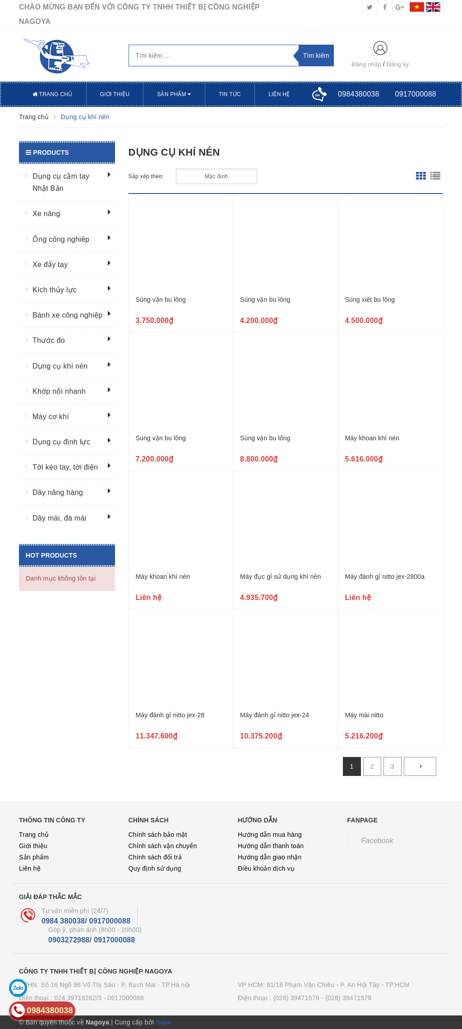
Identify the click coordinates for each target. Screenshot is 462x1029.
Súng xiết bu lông (370, 299)
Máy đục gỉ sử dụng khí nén (280, 576)
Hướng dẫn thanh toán (271, 845)
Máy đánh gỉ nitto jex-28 (170, 715)
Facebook (377, 840)
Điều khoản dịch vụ (266, 868)
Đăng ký (398, 64)
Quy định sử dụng (155, 868)
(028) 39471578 (296, 997)
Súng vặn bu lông (161, 299)
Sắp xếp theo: (146, 176)
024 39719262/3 (78, 997)
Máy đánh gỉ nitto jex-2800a (385, 576)
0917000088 (415, 94)
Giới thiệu (115, 94)
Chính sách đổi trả (155, 857)
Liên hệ (279, 94)
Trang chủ (52, 94)
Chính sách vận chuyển (163, 845)
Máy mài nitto (364, 715)
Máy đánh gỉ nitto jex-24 (274, 715)
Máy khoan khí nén (372, 438)
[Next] (420, 766)
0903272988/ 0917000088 (91, 940)
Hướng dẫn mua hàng (270, 834)
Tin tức (230, 94)
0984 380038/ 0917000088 (86, 921)
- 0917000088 (123, 997)
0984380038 (358, 94)
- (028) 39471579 (346, 997)
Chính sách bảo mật (158, 834)
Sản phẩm (174, 94)
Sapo (163, 1022)
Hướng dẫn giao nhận (270, 857)
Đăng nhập (366, 64)
